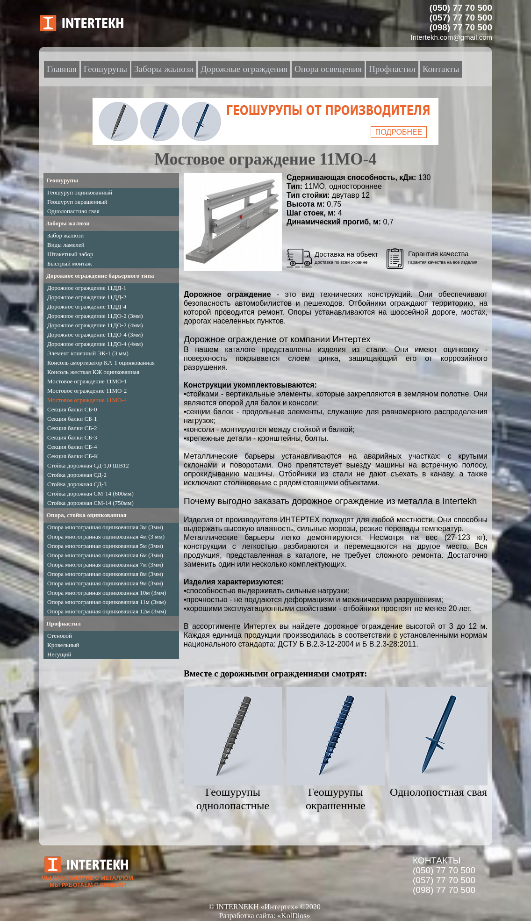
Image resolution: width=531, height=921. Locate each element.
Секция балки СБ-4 (72, 446)
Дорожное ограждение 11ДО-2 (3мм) (95, 315)
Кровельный (63, 644)
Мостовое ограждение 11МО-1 (87, 381)
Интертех (260, 626)
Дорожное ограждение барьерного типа (100, 275)
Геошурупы (62, 180)
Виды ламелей (66, 244)
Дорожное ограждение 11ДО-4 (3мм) (95, 334)
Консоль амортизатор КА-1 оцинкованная (101, 362)
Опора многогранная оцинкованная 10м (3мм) (106, 592)
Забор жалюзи (65, 235)
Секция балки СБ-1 (72, 418)
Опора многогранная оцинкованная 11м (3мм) (106, 601)
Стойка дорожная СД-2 (77, 474)
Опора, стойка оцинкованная (86, 514)
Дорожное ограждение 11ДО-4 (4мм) (95, 343)
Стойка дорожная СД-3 (77, 484)
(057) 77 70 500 (444, 880)
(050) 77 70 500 (444, 870)
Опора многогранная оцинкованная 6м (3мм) (105, 555)
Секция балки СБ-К (72, 456)
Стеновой (59, 635)
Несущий (59, 654)
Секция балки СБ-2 (72, 428)
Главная (62, 69)
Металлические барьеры (229, 456)
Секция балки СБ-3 (72, 437)
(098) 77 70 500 (444, 890)
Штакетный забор (70, 254)
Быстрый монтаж (69, 263)
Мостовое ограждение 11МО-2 (87, 390)
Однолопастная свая (73, 211)
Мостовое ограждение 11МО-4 (87, 399)
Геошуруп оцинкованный (79, 192)
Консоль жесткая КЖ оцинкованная (93, 371)
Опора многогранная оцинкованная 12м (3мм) (106, 611)
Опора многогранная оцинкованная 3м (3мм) (105, 527)
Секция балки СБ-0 (72, 409)
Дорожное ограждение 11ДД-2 (86, 297)
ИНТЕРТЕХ (300, 520)
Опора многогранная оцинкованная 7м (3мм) (105, 564)
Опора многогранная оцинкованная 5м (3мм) (105, 545)
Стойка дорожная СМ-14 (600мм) (90, 493)
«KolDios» (293, 916)
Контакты (441, 69)
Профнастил (63, 623)
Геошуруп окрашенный (77, 201)
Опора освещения (328, 69)
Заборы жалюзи (68, 223)
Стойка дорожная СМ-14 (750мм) (90, 502)
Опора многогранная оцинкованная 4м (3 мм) (106, 536)
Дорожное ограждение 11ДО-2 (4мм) (95, 325)
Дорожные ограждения (244, 69)
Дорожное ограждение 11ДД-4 (86, 306)
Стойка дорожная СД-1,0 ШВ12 (88, 465)
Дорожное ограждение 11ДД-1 (86, 287)
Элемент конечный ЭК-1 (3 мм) (88, 353)
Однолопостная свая (438, 792)
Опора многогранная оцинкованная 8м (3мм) (105, 573)
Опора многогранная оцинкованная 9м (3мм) (105, 583)
